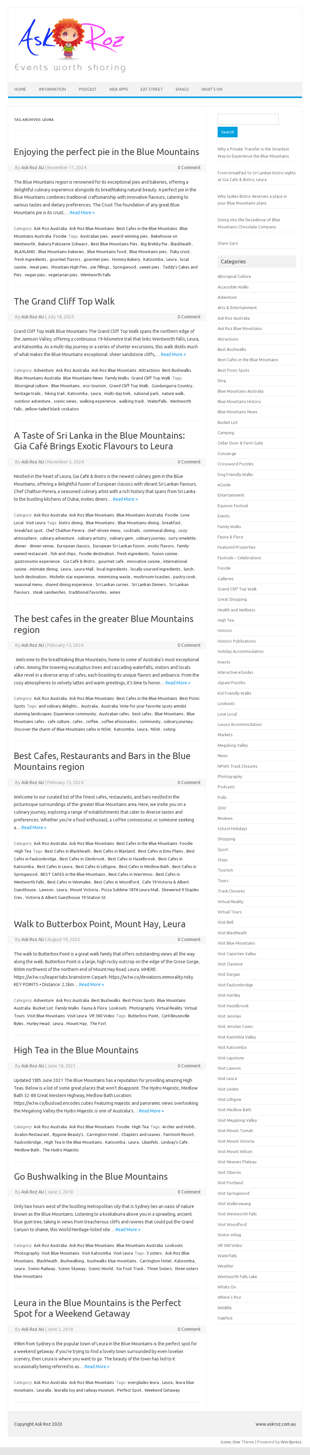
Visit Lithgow (229, 1099)
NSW (155, 729)
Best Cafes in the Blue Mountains (147, 228)
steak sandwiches (49, 592)
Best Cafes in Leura (54, 866)
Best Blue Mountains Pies (114, 244)
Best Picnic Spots (139, 1000)
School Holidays (232, 828)
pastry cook (184, 576)
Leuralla (44, 1390)
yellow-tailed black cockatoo (52, 409)
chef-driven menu (104, 530)
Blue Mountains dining (138, 522)
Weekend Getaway (162, 1390)
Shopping (226, 839)
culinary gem (121, 538)
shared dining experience (68, 584)
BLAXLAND (24, 251)
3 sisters (154, 1253)
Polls (222, 797)
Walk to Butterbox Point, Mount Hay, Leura (100, 924)
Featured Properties (237, 547)
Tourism (225, 870)
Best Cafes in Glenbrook (82, 858)
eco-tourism (94, 385)
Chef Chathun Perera (65, 530)
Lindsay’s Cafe (174, 1142)
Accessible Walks (233, 287)
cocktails (132, 530)
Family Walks (117, 378)
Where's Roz (229, 1297)
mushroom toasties (152, 576)
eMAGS (182, 89)
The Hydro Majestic (60, 1150)
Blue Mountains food (106, 251)
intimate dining (44, 569)
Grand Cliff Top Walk (151, 378)
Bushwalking (72, 1260)
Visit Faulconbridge (235, 985)
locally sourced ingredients (156, 569)
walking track (131, 401)
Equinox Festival (233, 505)
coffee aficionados (118, 721)
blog (222, 380)
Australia (89, 706)
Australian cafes (114, 713)
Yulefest (225, 1318)
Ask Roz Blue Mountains (91, 228)
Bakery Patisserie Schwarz (63, 244)
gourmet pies (96, 259)
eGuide (224, 484)
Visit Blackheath (232, 932)
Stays (223, 859)
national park (146, 393)
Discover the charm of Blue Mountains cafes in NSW (62, 729)
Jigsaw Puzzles (232, 682)
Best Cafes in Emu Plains (160, 851)
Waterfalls (157, 401)
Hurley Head (38, 1023)
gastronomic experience (37, 561)
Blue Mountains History (239, 401)
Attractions (149, 370)
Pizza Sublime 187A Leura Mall (129, 889)
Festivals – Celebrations (239, 557)
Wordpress (291, 1442)
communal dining (159, 530)
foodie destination (96, 553)
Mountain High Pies (69, 267)
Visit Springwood (233, 1193)
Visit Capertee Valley (237, 953)
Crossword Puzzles (236, 464)
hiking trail (54, 393)
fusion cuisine (164, 553)
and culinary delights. (58, 706)
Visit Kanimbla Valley (237, 1037)
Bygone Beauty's (67, 1134)
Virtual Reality (169, 1008)
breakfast (171, 522)
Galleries (226, 578)
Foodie (60, 236)
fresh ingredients (30, 259)
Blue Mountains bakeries (61, 251)
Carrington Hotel (102, 1134)
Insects (224, 662)
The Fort (98, 1023)
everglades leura (143, 1382)
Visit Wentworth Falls (237, 1214)
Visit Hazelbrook (233, 1005)
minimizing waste (114, 576)
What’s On (212, 89)
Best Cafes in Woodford (116, 882)
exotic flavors (161, 546)
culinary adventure (57, 538)
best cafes (142, 713)
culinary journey (150, 538)
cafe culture (59, 721)
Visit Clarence (230, 964)
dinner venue (42, 546)
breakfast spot (28, 530)
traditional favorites (88, 592)
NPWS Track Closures (238, 766)
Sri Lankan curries (112, 584)
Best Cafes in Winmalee (69, 882)
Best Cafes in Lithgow (96, 866)
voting (169, 729)
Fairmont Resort (179, 1134)
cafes (78, 721)
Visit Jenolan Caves (235, 1026)
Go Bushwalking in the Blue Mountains (91, 1176)
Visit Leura (35, 522)
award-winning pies (129, 236)
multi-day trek (117, 393)
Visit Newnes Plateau (237, 1161)
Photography (141, 1008)
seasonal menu (28, 584)
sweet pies (149, 267)
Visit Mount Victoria (236, 1141)
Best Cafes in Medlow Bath (144, 866)
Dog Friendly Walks (235, 474)
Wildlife (225, 1307)
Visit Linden (228, 1089)
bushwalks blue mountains (111, 1260)
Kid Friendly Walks (234, 693)
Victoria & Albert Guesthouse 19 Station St (65, 897)
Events (224, 516)
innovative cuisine (143, 561)
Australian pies (94, 236)
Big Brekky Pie (154, 244)
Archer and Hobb (178, 1126)
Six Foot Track (130, 1268)
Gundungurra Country (172, 385)
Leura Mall (83, 569)
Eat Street (152, 89)
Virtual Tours (230, 912)
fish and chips (63, 553)
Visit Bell (225, 922)
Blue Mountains (65, 385)
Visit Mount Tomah (235, 1130)
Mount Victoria (84, 889)
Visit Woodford (232, 1224)
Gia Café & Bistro (79, 561)
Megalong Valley (233, 745)
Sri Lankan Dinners (149, 584)
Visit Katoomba (96, 1253)
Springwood (124, 267)
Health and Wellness (236, 610)
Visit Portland (230, 1182)
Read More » (82, 212)
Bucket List (43, 1008)
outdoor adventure (32, 401)
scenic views (65, 401)
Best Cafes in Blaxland (114, 851)
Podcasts (226, 786)
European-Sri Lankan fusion (119, 546)
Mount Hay (76, 1023)
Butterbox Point (143, 1015)
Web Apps (118, 89)
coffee (92, 721)
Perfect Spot (129, 1390)
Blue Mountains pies (148, 251)
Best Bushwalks (176, 370)
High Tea (22, 851)
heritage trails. (28, 393)
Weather (226, 1266)
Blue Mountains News (83, 378)
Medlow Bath (26, 1150)
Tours (223, 880)
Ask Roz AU (32, 167)
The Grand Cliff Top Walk (64, 301)
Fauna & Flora (94, 1008)
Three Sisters (159, 1268)
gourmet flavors (65, 259)
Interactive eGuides (235, 672)
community (150, 721)
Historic (225, 630)
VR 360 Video (102, 1015)
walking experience (98, 401)
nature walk (173, 393)
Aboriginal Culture (234, 276)
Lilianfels (150, 1142)
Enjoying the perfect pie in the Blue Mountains (106, 152)
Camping (226, 432)
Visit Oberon (229, 1172)
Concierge (227, 453)
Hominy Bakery (126, 259)
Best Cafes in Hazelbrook (131, 858)
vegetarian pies (62, 274)
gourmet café (111, 561)
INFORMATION (52, 89)
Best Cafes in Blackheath (67, 851)
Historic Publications (237, 641)
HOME (20, 89)
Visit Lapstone (231, 1058)
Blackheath (181, 244)
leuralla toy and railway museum (84, 1390)
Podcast (88, 89)
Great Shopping (232, 599)
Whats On (227, 1287)
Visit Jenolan (229, 1016)
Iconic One (230, 1442)
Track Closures (231, 891)
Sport (223, 849)
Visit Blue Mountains (46, 1015)
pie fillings (99, 267)
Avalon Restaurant (31, 1134)
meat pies (39, 267)
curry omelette (182, 538)
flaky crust (180, 251)
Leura (171, 259)
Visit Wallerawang (234, 1203)
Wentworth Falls (95, 274)
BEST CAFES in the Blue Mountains (73, 874)
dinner (20, 546)
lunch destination (30, 576)
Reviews (225, 818)
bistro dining (71, 522)
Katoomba (153, 259)
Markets (225, 734)
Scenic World (101, 1268)
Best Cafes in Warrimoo (130, 874)
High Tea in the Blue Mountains (76, 1050)
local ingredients (112, 569)
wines (115, 592)
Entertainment (231, 495)
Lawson (46, 889)
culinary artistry (92, 538)
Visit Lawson (229, 1068)
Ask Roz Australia (50, 228)
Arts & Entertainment (237, 307)
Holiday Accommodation (241, 651)
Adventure (44, 370)
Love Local (227, 714)
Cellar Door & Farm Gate (240, 443)
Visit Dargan (229, 974)
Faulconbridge (27, 1142)
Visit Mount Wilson (235, 1151)
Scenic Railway (41, 1268)
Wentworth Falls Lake (237, 1276)
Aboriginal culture (31, 385)
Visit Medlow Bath (234, 1109)
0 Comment (189, 167)
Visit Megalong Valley (237, 1120)
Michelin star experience (72, 576)
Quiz (222, 807)
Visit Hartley (229, 995)
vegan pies (35, 274)
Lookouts (118, 1008)
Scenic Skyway (71, 1268)
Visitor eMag (229, 1234)
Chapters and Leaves (140, 1134)
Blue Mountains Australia (37, 378)
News (223, 755)
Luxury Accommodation (240, 724)
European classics (73, 546)
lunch (188, 569)
